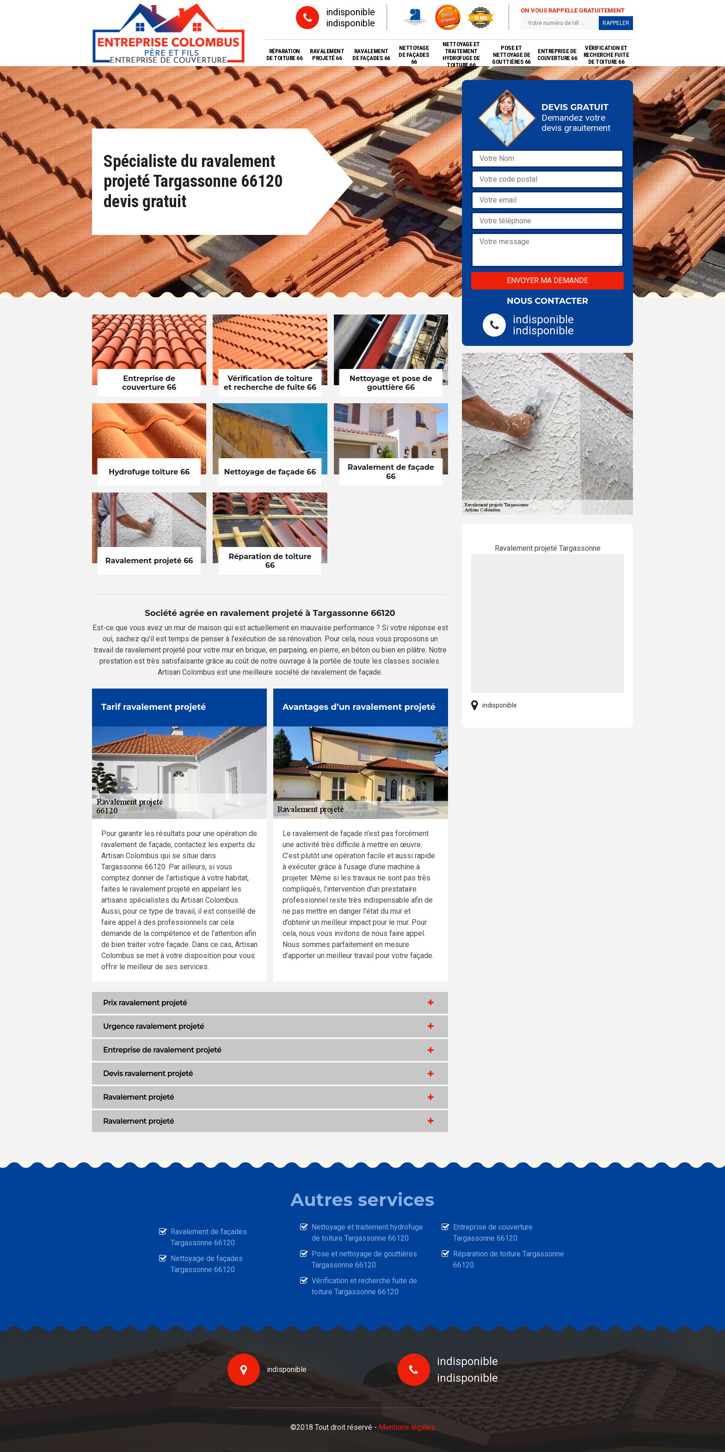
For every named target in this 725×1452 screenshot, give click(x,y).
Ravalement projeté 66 (327, 55)
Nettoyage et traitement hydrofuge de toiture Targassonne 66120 (367, 1233)
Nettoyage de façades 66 (414, 54)
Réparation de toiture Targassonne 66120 (508, 1259)
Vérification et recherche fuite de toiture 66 (606, 54)
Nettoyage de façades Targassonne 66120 (207, 1264)
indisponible (350, 12)
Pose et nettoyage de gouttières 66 (511, 54)
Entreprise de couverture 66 (557, 55)
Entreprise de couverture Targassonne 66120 (493, 1233)
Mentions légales (407, 1427)
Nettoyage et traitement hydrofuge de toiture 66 (461, 54)
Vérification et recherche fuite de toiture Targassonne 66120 (364, 1286)
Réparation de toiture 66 (284, 55)
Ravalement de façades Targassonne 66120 (209, 1237)
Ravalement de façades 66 (371, 55)
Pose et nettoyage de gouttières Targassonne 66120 (364, 1259)
